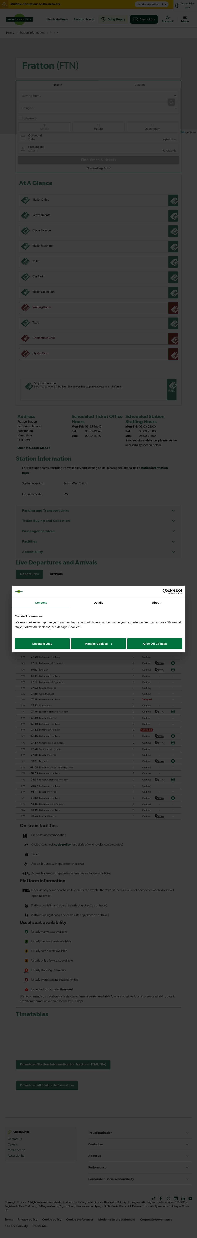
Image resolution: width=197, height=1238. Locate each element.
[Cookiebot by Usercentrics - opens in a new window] (165, 591)
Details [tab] (98, 602)
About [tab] (156, 602)
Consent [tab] (41, 602)
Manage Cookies (98, 643)
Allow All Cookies (155, 643)
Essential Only (42, 643)
